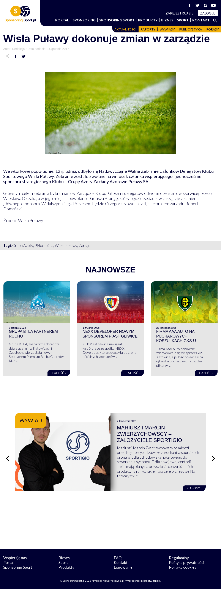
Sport (183, 20)
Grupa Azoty (22, 245)
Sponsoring (84, 20)
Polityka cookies (182, 567)
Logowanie (123, 567)
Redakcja (18, 49)
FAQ (118, 557)
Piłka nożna (44, 245)
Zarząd (84, 245)
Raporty (148, 29)
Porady (212, 29)
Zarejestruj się (180, 13)
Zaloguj (208, 13)
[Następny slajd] (213, 458)
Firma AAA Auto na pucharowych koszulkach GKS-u (176, 336)
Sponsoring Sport (116, 20)
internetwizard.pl (150, 580)
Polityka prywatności (186, 562)
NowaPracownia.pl (113, 580)
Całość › (59, 373)
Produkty (148, 20)
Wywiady (167, 29)
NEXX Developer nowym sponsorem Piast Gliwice (109, 333)
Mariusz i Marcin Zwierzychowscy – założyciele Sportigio (149, 434)
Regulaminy (179, 557)
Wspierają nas (15, 557)
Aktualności (125, 29)
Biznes (167, 20)
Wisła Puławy (66, 245)
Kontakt (201, 20)
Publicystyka (190, 29)
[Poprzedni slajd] (7, 458)
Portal (62, 20)
